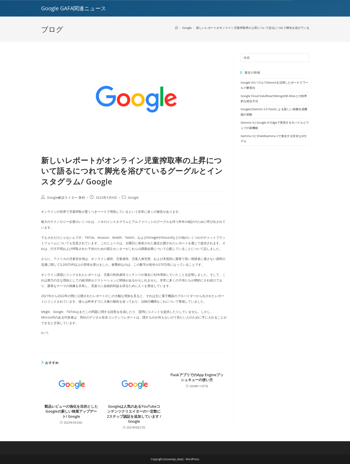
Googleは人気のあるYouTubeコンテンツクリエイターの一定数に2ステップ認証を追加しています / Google (134, 414)
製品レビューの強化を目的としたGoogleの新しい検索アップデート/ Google (71, 411)
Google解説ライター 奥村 (66, 197)
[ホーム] (176, 28)
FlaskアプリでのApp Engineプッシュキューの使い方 (196, 377)
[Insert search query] (275, 57)
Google (133, 197)
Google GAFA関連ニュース (73, 8)
